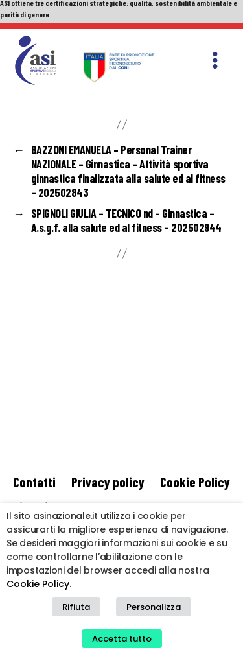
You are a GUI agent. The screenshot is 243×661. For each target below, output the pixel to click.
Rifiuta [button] (76, 607)
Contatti (34, 482)
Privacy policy (108, 482)
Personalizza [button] (153, 607)
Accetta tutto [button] (122, 638)
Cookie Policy (195, 482)
